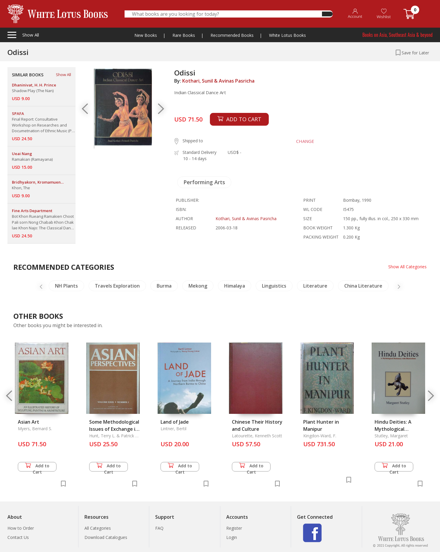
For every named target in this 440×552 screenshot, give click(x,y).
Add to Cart (37, 467)
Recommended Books (232, 35)
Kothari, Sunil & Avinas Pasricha (218, 81)
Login (231, 537)
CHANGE (305, 141)
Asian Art (28, 422)
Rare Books (183, 35)
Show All (63, 74)
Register (234, 528)
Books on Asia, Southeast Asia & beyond (397, 34)
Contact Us (18, 537)
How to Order (20, 528)
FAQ (159, 528)
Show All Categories (407, 266)
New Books (145, 35)
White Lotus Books (287, 35)
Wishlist (384, 14)
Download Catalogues (105, 537)
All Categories (97, 528)
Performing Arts (204, 182)
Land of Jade (175, 422)
